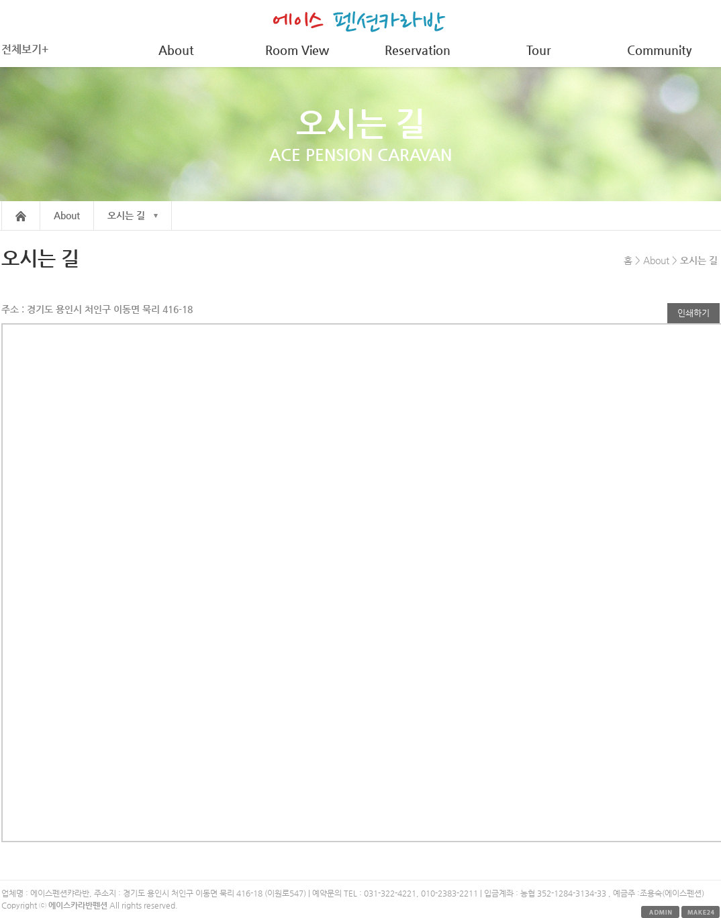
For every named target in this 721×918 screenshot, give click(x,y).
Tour (538, 50)
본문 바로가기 (0, 0)
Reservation (417, 50)
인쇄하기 (693, 313)
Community (659, 50)
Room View (297, 50)
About (176, 50)
